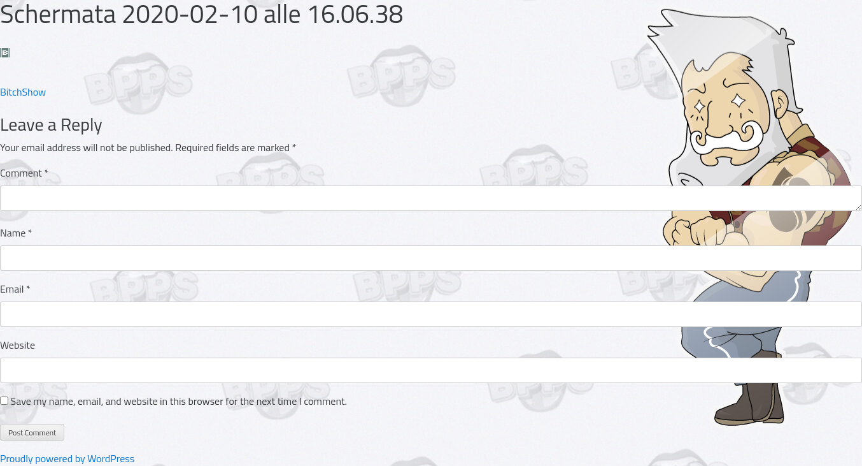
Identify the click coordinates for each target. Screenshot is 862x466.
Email (15, 288)
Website (17, 345)
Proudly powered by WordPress (67, 458)
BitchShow (23, 91)
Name (16, 232)
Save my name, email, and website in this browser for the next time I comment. (179, 401)
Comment (24, 172)
